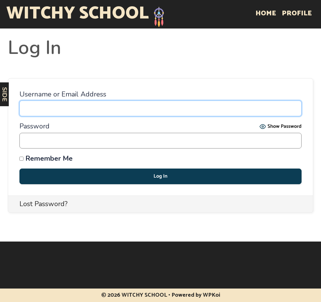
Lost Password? (43, 204)
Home (265, 13)
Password (34, 126)
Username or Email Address (62, 94)
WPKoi (211, 295)
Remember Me (46, 158)
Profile (297, 13)
